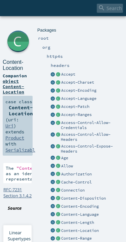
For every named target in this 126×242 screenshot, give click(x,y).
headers (52, 26)
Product (13, 67)
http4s (37, 26)
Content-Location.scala (74, 119)
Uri (92, 61)
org (27, 26)
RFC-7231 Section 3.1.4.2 (27, 107)
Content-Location (50, 33)
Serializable (50, 67)
